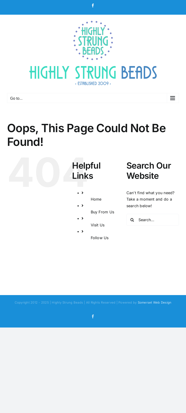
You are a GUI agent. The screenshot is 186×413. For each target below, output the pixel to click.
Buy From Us (102, 212)
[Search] (132, 220)
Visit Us (98, 225)
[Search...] (152, 220)
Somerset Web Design (155, 302)
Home (96, 199)
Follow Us (100, 237)
